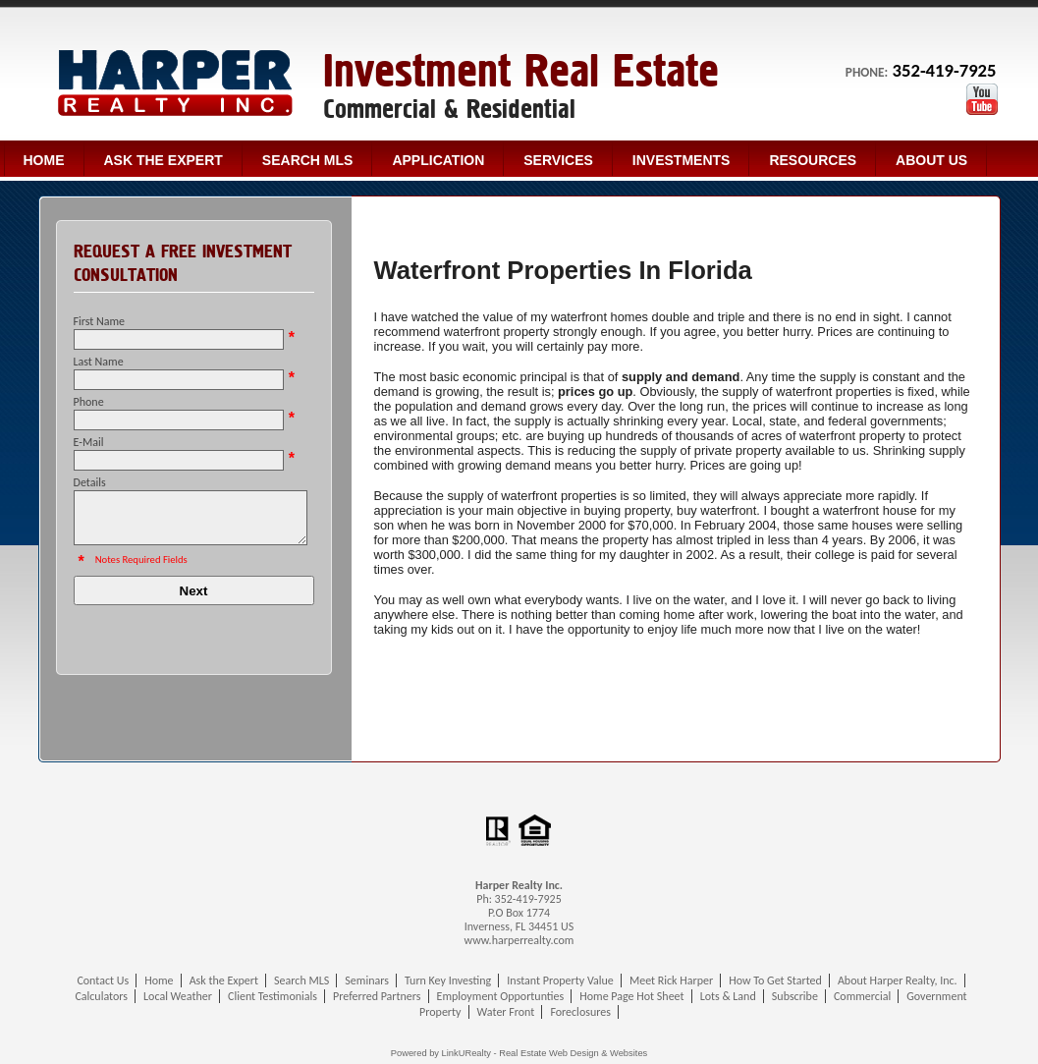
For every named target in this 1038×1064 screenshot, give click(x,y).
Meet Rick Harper (671, 980)
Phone (89, 402)
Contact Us (103, 980)
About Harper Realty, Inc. (897, 980)
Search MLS (308, 160)
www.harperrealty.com (519, 940)
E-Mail (89, 442)
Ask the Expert (163, 160)
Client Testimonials (272, 996)
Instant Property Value (560, 980)
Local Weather (177, 996)
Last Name (99, 361)
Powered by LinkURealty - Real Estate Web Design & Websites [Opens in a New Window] (519, 1053)
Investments (681, 160)
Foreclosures (580, 1012)
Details (90, 482)
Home (44, 160)
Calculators (101, 996)
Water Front (506, 1012)
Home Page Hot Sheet (631, 996)
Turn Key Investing (448, 980)
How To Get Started (775, 980)
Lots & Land (728, 996)
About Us (931, 160)
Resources (812, 160)
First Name (100, 321)
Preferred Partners (376, 996)
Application (438, 160)
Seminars (367, 980)
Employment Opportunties (501, 996)
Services (558, 160)
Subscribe (795, 996)
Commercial (862, 996)
